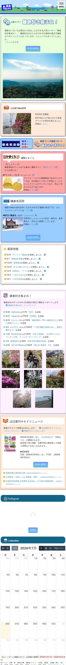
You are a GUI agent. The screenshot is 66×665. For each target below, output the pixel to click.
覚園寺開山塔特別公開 (27, 473)
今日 (15, 548)
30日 (26, 558)
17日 (54, 591)
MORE (33, 530)
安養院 (33, 316)
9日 (44, 575)
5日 (8, 575)
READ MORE (33, 48)
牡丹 (31, 312)
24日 (54, 607)
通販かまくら (50, 167)
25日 (63, 607)
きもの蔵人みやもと (22, 267)
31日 (54, 624)
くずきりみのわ (19, 275)
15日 (35, 591)
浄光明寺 (45, 437)
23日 (44, 607)
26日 (8, 624)
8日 (35, 575)
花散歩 (14, 312)
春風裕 (13, 341)
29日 (17, 558)
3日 (54, 558)
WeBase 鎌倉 (17, 259)
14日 (26, 591)
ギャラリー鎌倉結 (20, 255)
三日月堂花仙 (18, 279)
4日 (63, 558)
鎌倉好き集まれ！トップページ (20, 305)
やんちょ (15, 320)
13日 (17, 591)
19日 (8, 607)
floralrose (15, 334)
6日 (17, 575)
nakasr (14, 316)
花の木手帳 (16, 345)
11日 (63, 575)
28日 (8, 558)
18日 (63, 591)
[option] (16, 143)
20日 (17, 607)
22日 (35, 607)
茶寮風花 (17, 263)
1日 (35, 558)
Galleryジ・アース (20, 271)
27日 (17, 624)
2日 (44, 558)
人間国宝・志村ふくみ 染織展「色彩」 (34, 477)
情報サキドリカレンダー (34, 431)
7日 (26, 575)
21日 (26, 607)
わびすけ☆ (15, 327)
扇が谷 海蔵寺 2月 (42, 345)
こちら (8, 42)
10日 (54, 575)
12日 (8, 591)
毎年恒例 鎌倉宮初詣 (37, 341)
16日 (44, 591)
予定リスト (59, 548)
